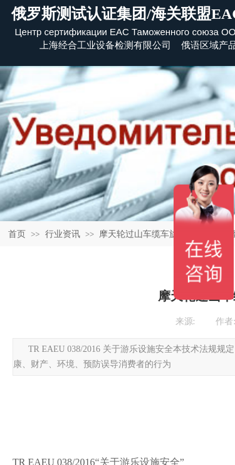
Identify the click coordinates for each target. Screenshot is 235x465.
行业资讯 (62, 234)
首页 (17, 234)
